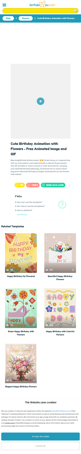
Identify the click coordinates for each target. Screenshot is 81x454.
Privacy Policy (45, 443)
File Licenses (11, 443)
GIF (19, 184)
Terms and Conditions (28, 443)
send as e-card (53, 184)
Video (32, 184)
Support (57, 443)
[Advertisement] (40, 41)
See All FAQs (22, 214)
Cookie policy (69, 443)
